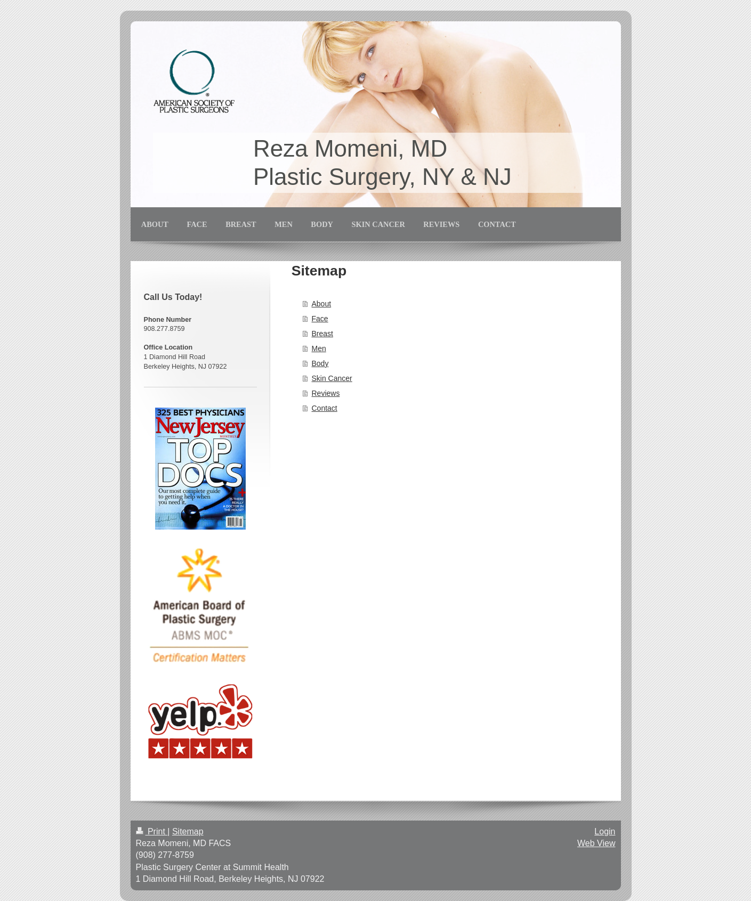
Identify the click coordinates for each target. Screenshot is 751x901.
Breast (322, 333)
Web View (596, 843)
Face (320, 318)
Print (152, 831)
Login (604, 831)
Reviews (326, 393)
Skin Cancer (332, 378)
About (322, 303)
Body (320, 363)
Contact (324, 408)
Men (319, 348)
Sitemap (188, 831)
